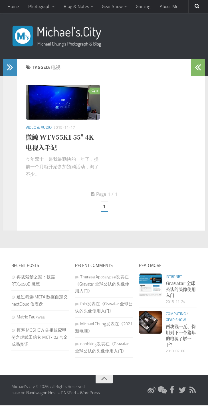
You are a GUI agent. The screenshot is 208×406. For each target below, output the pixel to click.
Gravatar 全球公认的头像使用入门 (181, 290)
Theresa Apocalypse (98, 278)
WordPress (90, 394)
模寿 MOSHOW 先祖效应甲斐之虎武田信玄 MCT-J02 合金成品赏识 (39, 338)
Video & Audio (39, 128)
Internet (174, 278)
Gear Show (108, 7)
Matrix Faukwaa (31, 318)
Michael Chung (93, 325)
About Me (162, 7)
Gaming (138, 7)
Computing (176, 315)
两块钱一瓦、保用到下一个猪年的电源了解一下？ (181, 336)
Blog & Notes (73, 7)
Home (12, 7)
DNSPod (68, 394)
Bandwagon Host (41, 394)
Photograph (37, 7)
